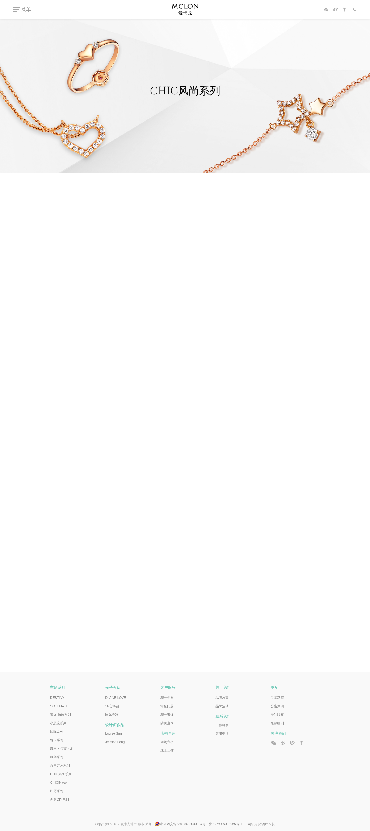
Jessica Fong (115, 742)
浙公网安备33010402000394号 (183, 824)
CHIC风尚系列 (60, 774)
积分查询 (167, 714)
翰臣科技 (268, 824)
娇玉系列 (56, 740)
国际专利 (111, 714)
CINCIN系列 (59, 782)
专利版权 (277, 714)
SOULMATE (59, 706)
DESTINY (57, 698)
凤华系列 (56, 757)
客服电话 (222, 733)
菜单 (26, 9)
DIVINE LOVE (115, 698)
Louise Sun (113, 733)
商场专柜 (167, 742)
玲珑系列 (56, 731)
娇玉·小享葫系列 (62, 748)
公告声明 (277, 706)
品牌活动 (222, 706)
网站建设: (255, 824)
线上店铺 (167, 750)
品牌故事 (222, 698)
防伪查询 (167, 723)
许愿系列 (56, 791)
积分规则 (167, 698)
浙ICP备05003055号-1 (226, 824)
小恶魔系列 (58, 723)
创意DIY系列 (59, 799)
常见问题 (167, 706)
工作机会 (222, 725)
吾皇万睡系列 (60, 765)
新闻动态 (277, 698)
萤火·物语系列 (60, 714)
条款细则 (277, 723)
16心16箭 (112, 706)
